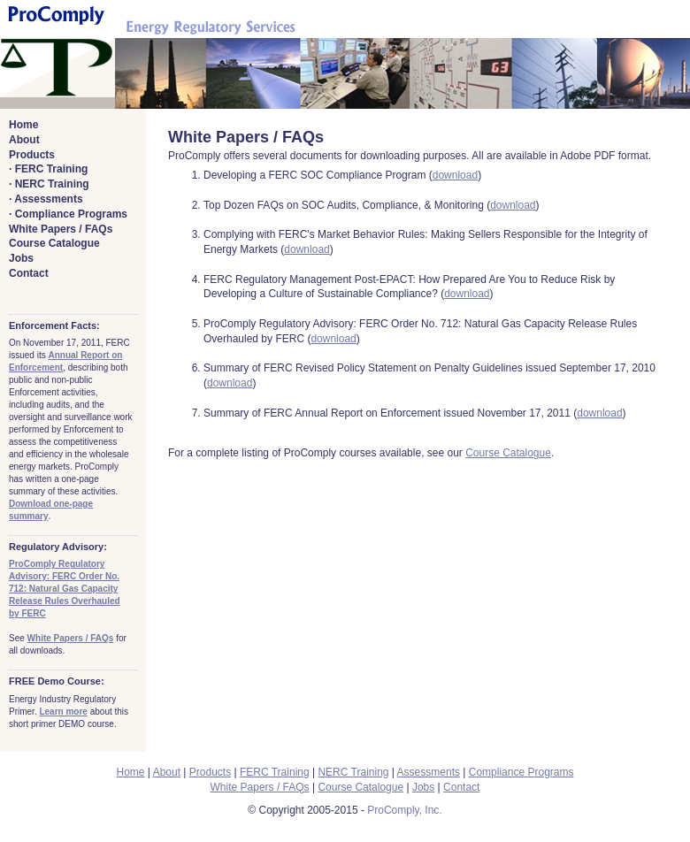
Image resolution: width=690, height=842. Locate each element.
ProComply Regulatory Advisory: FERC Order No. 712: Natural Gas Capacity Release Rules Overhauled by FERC (64, 588)
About (24, 140)
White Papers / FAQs (60, 229)
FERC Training (51, 169)
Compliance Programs (71, 214)
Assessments (48, 199)
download (455, 175)
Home (23, 125)
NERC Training (52, 184)
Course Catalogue (54, 243)
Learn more (63, 711)
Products (32, 155)
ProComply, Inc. (404, 810)
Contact (29, 273)
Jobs (21, 258)
